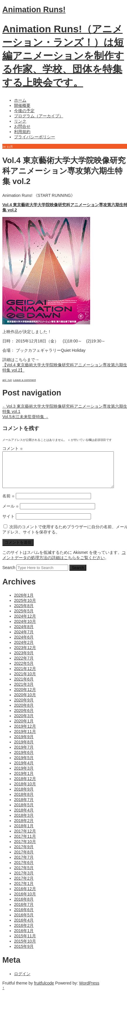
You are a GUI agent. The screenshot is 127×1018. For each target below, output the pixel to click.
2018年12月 (25, 785)
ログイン (22, 980)
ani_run (7, 379)
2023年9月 (24, 660)
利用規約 (22, 131)
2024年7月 (24, 639)
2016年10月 (25, 901)
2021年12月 (25, 675)
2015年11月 (25, 943)
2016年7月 (24, 911)
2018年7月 (24, 806)
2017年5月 (24, 874)
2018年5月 (24, 812)
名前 (8, 503)
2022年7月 (24, 665)
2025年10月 (25, 607)
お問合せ (22, 126)
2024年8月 (24, 633)
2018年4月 (24, 817)
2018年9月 (24, 796)
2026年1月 (24, 602)
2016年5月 (24, 922)
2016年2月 (24, 932)
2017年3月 (24, 880)
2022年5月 (24, 670)
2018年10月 (25, 791)
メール (10, 513)
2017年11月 (25, 843)
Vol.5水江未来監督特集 (25, 416)
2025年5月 (24, 618)
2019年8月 (24, 749)
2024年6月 (24, 644)
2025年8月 (24, 612)
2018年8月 (24, 801)
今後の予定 (24, 110)
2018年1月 (24, 832)
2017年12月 (25, 838)
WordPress (89, 990)
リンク (20, 121)
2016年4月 (24, 927)
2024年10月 (25, 628)
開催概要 (22, 105)
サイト (8, 523)
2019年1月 (24, 780)
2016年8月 (24, 906)
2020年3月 (24, 722)
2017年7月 (24, 864)
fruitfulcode (44, 990)
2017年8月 (24, 859)
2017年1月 (24, 890)
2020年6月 (24, 717)
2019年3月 (24, 775)
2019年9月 (24, 743)
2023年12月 (25, 654)
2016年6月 (24, 916)
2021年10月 (25, 680)
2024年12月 (25, 623)
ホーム (20, 100)
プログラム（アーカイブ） (38, 116)
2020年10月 (25, 701)
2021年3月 (24, 691)
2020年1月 (24, 728)
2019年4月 (24, 770)
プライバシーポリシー (34, 137)
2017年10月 (25, 848)
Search (8, 574)
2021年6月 (24, 686)
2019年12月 (25, 733)
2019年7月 (24, 754)
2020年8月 (24, 712)
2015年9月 (24, 953)
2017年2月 (24, 885)
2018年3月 (24, 822)
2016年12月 (25, 895)
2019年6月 (24, 759)
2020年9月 (24, 707)
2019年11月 (25, 738)
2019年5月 (24, 764)
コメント (12, 448)
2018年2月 (24, 827)
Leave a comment (24, 379)
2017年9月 (24, 853)
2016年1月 (24, 937)
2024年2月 (24, 649)
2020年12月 (25, 696)
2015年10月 (25, 948)
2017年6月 (24, 869)
